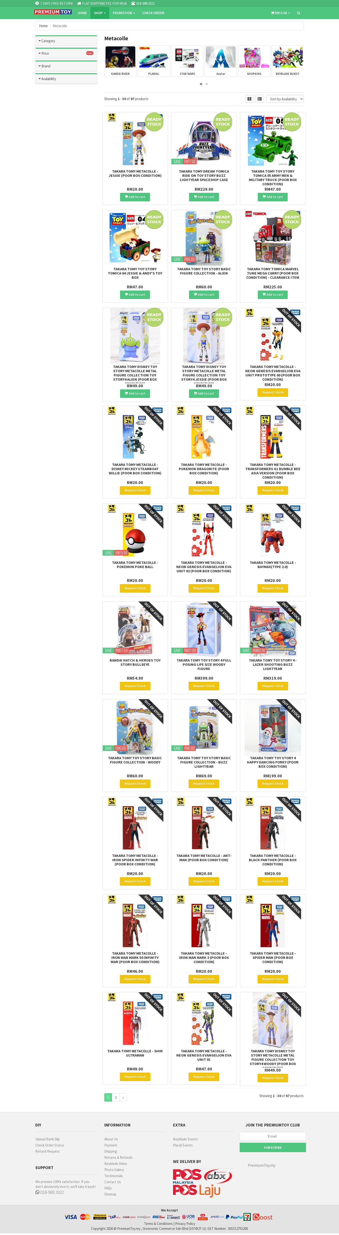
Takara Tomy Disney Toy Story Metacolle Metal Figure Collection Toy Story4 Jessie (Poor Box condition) (204, 375)
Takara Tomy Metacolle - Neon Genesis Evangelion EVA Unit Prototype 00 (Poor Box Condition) (272, 373)
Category (48, 41)
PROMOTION (124, 13)
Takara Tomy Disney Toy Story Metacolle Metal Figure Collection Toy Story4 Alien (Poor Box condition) (135, 375)
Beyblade (66, 106)
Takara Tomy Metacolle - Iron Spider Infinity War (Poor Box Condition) (135, 860)
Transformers (56, 151)
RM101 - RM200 (54, 223)
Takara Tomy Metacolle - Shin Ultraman (135, 1053)
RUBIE (47, 316)
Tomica (66, 85)
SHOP (100, 13)
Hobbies (66, 64)
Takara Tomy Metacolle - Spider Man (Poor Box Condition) (273, 958)
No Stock (50, 348)
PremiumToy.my (261, 1167)
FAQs (108, 1189)
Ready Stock (52, 342)
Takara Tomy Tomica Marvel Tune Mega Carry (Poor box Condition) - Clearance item (272, 273)
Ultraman (66, 173)
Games (66, 75)
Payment (110, 1147)
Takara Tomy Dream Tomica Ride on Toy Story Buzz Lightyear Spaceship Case (204, 175)
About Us (111, 1140)
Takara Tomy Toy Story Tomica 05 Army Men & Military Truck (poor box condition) (273, 177)
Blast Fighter (66, 184)
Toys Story (54, 145)
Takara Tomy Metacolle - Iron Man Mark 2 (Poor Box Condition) (204, 958)
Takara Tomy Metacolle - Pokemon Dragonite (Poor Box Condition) (204, 469)
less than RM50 (54, 210)
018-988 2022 (49, 1194)
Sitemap (110, 1196)
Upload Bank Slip (47, 1140)
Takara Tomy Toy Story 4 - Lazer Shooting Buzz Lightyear (273, 665)
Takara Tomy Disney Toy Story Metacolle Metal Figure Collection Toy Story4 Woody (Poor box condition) (273, 1060)
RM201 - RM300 (54, 230)
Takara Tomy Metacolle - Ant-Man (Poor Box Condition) (203, 858)
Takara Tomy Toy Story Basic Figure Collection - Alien (204, 270)
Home (82, 13)
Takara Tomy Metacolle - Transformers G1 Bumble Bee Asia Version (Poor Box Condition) (272, 471)
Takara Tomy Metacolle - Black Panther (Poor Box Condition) (273, 860)
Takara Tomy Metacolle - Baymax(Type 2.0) (273, 565)
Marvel (51, 134)
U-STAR (48, 289)
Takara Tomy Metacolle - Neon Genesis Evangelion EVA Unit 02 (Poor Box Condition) (203, 567)
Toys (66, 54)
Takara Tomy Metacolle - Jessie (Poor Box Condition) (135, 173)
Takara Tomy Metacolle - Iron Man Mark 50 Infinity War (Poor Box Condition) (135, 958)
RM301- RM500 (53, 236)
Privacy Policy (185, 1225)
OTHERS (49, 296)
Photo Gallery (114, 1171)
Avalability (48, 330)
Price (45, 199)
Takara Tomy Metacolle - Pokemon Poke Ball (135, 565)
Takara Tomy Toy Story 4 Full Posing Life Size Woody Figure (204, 665)
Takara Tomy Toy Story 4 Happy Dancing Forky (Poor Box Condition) (273, 762)
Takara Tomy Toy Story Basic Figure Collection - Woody (135, 760)
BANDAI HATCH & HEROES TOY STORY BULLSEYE (135, 662)
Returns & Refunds (118, 1159)
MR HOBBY (51, 282)
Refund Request (47, 1153)
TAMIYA (48, 276)
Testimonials (113, 1177)
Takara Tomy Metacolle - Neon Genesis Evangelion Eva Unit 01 (203, 1055)
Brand (45, 258)
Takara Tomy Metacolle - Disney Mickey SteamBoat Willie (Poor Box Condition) (135, 469)
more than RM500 (56, 243)
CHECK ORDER (153, 13)
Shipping (110, 1153)
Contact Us (112, 1183)
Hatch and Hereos (66, 95)
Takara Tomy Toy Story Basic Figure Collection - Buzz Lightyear (204, 762)
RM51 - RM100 (53, 216)
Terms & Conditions (158, 1225)
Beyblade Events (185, 1140)
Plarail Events (183, 1147)
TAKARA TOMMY (55, 302)
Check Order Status (49, 1147)
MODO (47, 309)
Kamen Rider (66, 116)
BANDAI (48, 269)
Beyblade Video (115, 1165)
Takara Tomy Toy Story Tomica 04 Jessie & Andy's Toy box (135, 273)
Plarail (66, 163)
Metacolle (66, 126)
